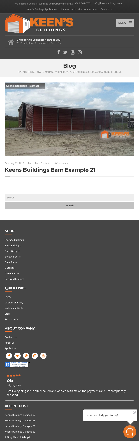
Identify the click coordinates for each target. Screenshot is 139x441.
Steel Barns (11, 262)
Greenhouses (12, 273)
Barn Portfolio (42, 163)
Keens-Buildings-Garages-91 (20, 420)
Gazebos (10, 267)
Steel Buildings (13, 245)
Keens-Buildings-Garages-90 (20, 426)
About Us (10, 342)
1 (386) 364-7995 (82, 3)
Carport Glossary (14, 302)
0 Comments (61, 163)
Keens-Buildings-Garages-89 (20, 431)
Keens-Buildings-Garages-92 (20, 415)
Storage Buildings (14, 239)
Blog (7, 313)
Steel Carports (13, 256)
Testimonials (11, 319)
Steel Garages (12, 251)
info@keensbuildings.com (108, 3)
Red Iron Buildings (14, 279)
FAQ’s (8, 297)
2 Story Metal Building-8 (17, 437)
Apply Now (10, 348)
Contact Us (106, 9)
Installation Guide (14, 308)
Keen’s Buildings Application (42, 9)
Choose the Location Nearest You (79, 9)
